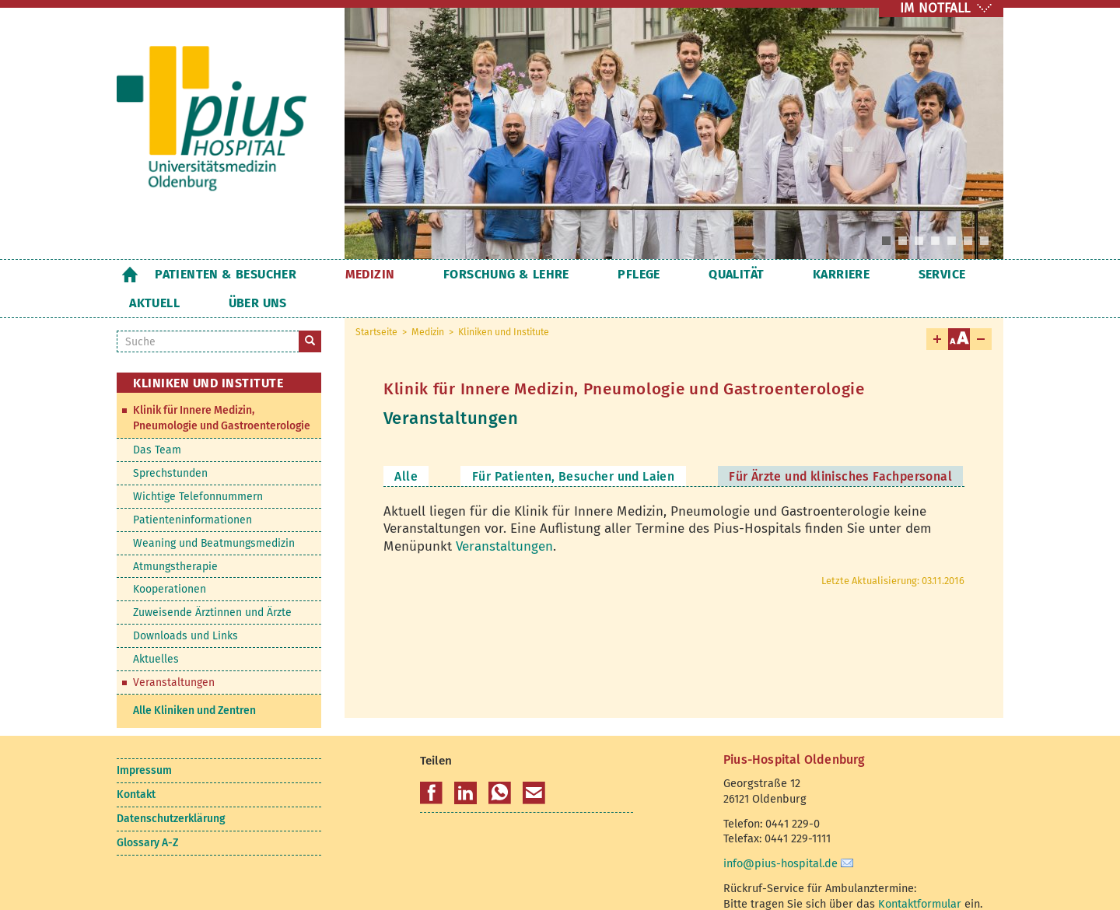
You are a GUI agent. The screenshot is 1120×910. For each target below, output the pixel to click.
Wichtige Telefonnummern (198, 467)
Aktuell (875, 274)
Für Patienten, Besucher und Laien (573, 447)
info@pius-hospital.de (780, 835)
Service (801, 274)
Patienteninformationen (192, 491)
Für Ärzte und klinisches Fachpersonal (840, 447)
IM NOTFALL (935, 8)
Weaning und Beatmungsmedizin (214, 514)
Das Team (157, 421)
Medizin (347, 274)
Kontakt (136, 765)
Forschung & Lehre (460, 274)
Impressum (144, 741)
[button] (431, 764)
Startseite (129, 273)
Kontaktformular (919, 875)
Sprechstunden (170, 444)
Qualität (642, 274)
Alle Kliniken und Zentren (194, 681)
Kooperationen (169, 560)
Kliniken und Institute (503, 303)
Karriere (723, 274)
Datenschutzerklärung (171, 789)
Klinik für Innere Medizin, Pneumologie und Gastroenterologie (221, 389)
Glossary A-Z (147, 814)
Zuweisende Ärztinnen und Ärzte (212, 583)
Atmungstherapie (175, 537)
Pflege (569, 274)
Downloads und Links (185, 607)
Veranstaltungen (504, 517)
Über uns (955, 274)
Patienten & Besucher (225, 274)
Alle (406, 447)
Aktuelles (156, 630)
